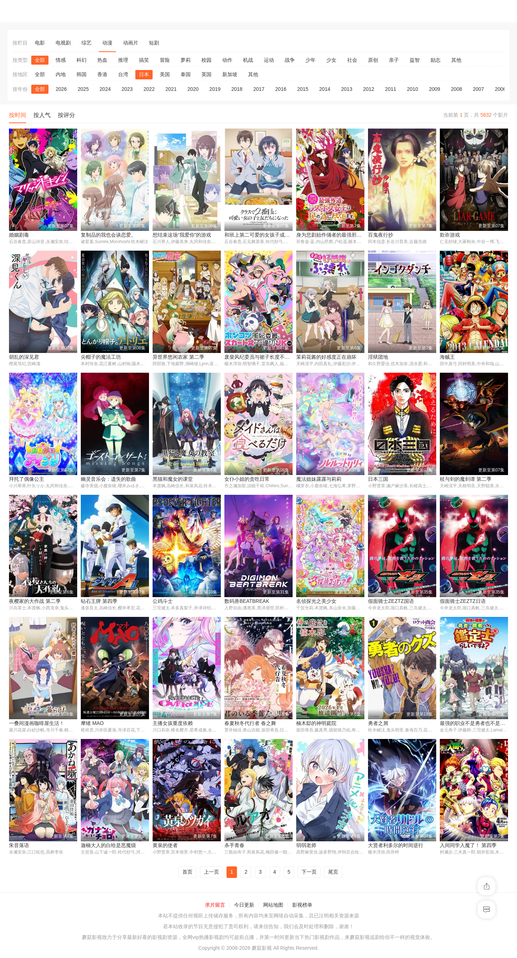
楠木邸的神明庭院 (316, 724)
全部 (40, 60)
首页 (187, 873)
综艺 (86, 43)
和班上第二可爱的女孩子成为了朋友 (264, 235)
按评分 (66, 115)
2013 (346, 89)
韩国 (81, 74)
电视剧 (63, 43)
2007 (478, 89)
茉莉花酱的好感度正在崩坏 (326, 357)
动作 (227, 60)
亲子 (394, 60)
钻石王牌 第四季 (99, 602)
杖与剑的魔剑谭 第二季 (466, 479)
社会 (352, 60)
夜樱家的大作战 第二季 (35, 602)
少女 (331, 60)
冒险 (165, 60)
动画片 (130, 43)
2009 (434, 89)
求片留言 (215, 906)
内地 (61, 74)
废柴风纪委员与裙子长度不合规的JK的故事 (272, 357)
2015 (302, 89)
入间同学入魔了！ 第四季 (468, 846)
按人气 (42, 115)
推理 (123, 60)
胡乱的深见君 (24, 357)
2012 (368, 89)
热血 (102, 60)
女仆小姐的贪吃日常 (247, 479)
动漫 (107, 43)
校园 (206, 60)
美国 (165, 74)
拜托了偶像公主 (26, 479)
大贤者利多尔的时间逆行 (395, 846)
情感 (61, 60)
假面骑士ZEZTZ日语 (463, 602)
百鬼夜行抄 (380, 235)
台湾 (123, 74)
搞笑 (144, 60)
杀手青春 (234, 846)
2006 (500, 89)
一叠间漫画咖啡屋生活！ (36, 724)
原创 (373, 60)
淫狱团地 (378, 357)
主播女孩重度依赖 (173, 724)
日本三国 (378, 479)
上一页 (211, 873)
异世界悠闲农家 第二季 (178, 357)
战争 (290, 60)
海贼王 (447, 357)
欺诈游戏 (450, 235)
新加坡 (229, 74)
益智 (415, 60)
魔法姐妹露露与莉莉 (318, 479)
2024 (105, 89)
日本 (144, 74)
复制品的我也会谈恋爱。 (108, 235)
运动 (269, 60)
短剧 (154, 43)
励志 (435, 60)
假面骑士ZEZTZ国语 (391, 602)
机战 (248, 60)
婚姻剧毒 (19, 235)
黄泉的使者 (165, 846)
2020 (193, 89)
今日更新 (244, 906)
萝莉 (186, 60)
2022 (149, 89)
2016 (281, 89)
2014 (324, 89)
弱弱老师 (306, 846)
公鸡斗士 (163, 602)
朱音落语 (19, 846)
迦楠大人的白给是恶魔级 (108, 846)
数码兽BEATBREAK (246, 602)
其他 (456, 60)
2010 (412, 89)
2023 (126, 89)
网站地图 (273, 906)
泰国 (186, 74)
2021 (171, 89)
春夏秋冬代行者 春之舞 (250, 724)
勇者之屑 (378, 724)
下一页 (309, 873)
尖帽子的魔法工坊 (101, 357)
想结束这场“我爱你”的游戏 (182, 235)
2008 (456, 89)
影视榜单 (302, 906)
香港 (102, 74)
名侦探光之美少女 (316, 602)
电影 (40, 43)
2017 (258, 89)
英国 (206, 74)
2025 (83, 89)
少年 (311, 60)
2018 (236, 89)
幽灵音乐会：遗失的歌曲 (108, 479)
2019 (214, 89)
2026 (61, 89)
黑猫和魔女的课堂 (173, 479)
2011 (390, 89)
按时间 (17, 115)
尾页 (333, 873)
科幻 (81, 60)
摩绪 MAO (92, 724)
